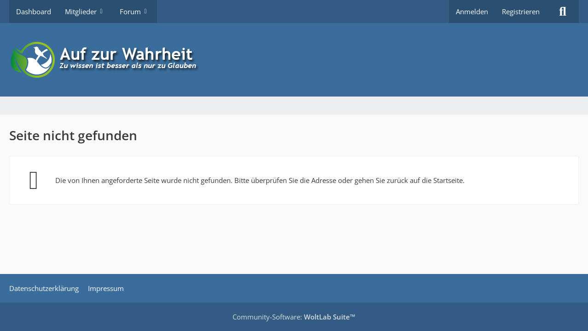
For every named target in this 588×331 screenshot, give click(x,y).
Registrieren (521, 11)
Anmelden (472, 11)
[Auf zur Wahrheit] (294, 60)
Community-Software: (294, 316)
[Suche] (563, 11)
